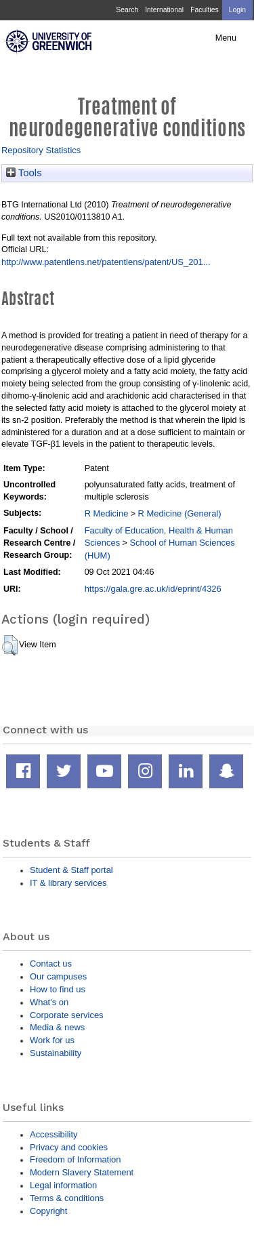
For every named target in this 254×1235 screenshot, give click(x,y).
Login (237, 10)
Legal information (63, 1185)
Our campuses (58, 976)
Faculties (204, 10)
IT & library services (68, 883)
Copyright (48, 1211)
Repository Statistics (41, 150)
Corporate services (67, 1015)
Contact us (51, 963)
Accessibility (53, 1134)
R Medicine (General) (179, 513)
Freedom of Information (75, 1159)
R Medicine (107, 513)
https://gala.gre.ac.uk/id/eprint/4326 (153, 589)
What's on (49, 1002)
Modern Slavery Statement (81, 1172)
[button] (10, 645)
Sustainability (55, 1053)
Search (127, 10)
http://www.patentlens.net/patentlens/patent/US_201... (106, 262)
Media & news (57, 1027)
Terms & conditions (67, 1198)
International (164, 10)
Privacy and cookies (69, 1147)
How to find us (57, 989)
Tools (24, 172)
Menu (225, 38)
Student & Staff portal (71, 870)
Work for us (52, 1040)
